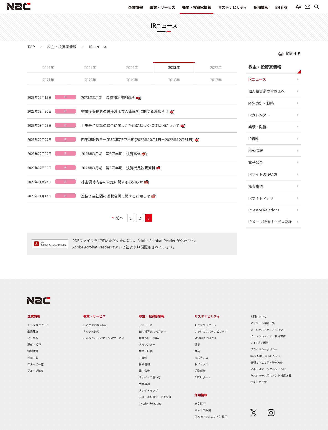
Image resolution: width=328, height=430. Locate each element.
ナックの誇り (91, 331)
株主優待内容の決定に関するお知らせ (112, 182)
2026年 (48, 67)
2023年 (174, 67)
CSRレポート (203, 377)
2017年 (216, 79)
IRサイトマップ (261, 198)
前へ (119, 217)
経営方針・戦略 (261, 103)
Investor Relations (263, 209)
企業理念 (32, 331)
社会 (197, 351)
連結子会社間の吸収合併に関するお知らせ (115, 196)
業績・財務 (257, 126)
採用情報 (261, 7)
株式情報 (255, 150)
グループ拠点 (35, 370)
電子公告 (255, 162)
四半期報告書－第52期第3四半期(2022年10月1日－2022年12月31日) (137, 139)
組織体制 (32, 351)
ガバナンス (201, 357)
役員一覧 (32, 357)
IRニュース (257, 79)
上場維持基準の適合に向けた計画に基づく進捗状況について (130, 125)
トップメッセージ (38, 325)
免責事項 (255, 186)
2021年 (48, 79)
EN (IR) (281, 7)
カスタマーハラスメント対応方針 (270, 375)
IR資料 (253, 138)
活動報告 (200, 370)
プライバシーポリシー (264, 349)
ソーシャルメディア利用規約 (268, 336)
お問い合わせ (307, 7)
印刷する (293, 53)
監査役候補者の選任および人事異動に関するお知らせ (125, 111)
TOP (31, 46)
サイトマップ (258, 382)
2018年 (174, 79)
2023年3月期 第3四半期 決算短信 (111, 153)
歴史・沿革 (34, 344)
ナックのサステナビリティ (211, 331)
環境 (197, 344)
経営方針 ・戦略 (149, 338)
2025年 (90, 67)
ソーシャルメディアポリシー (268, 329)
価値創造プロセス (205, 338)
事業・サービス (162, 7)
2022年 (216, 67)
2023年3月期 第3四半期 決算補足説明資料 (118, 167)
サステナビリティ (232, 7)
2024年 (132, 67)
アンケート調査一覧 (262, 323)
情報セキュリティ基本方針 (266, 362)
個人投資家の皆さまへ (266, 91)
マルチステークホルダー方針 (268, 369)
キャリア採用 (203, 410)
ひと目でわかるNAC (95, 325)
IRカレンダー (259, 115)
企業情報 (135, 7)
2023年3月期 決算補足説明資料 (108, 97)
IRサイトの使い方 (262, 174)
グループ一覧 (35, 364)
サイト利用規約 (259, 342)
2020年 (90, 79)
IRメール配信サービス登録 (270, 221)
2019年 (132, 79)
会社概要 (32, 338)
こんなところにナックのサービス (103, 338)
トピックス (201, 364)
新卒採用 (200, 403)
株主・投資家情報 (196, 7)
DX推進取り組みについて (265, 356)
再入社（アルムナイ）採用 (211, 416)
